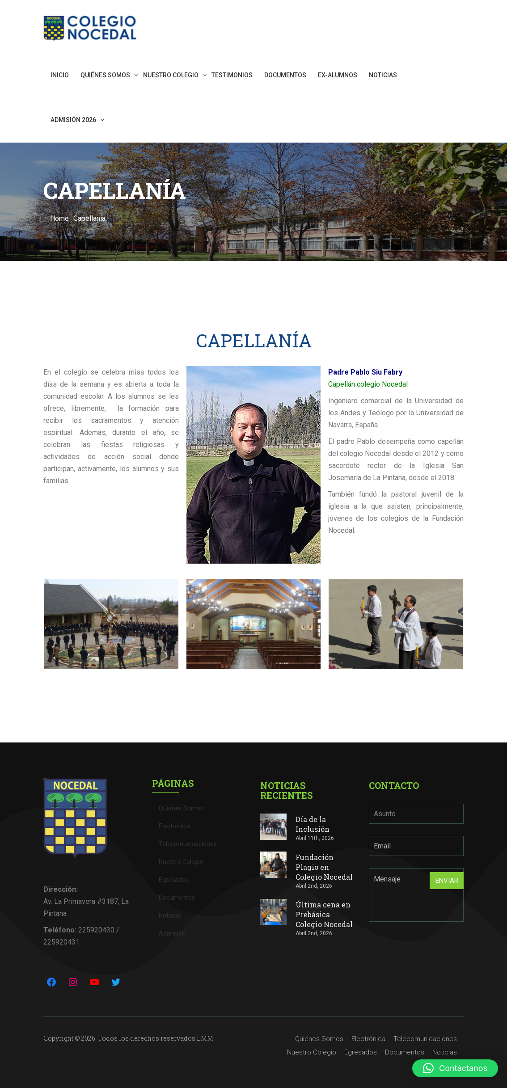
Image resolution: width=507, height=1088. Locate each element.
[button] (455, 1068)
